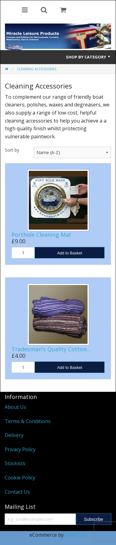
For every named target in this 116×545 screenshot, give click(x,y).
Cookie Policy (20, 477)
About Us (15, 407)
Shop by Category (88, 57)
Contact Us (17, 491)
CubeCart (76, 534)
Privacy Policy (20, 449)
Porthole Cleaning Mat (41, 234)
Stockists (15, 463)
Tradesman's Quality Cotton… (51, 349)
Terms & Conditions (28, 421)
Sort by (12, 150)
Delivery (14, 435)
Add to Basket (69, 253)
